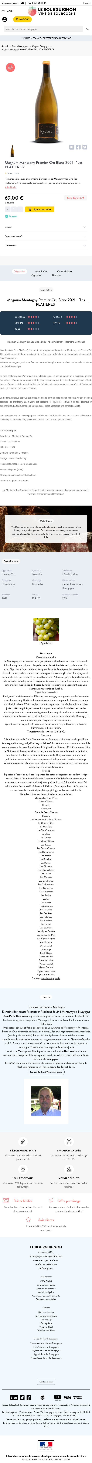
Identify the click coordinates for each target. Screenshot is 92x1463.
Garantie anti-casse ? (46, 236)
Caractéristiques (64, 271)
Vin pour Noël (46, 1327)
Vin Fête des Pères (46, 1330)
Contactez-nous (46, 1381)
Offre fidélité (46, 1281)
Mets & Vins (41, 271)
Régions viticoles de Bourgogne (46, 1350)
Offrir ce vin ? (46, 245)
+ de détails (10, 187)
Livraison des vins (46, 1312)
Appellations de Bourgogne (46, 1354)
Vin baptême (46, 1323)
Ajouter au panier (39, 209)
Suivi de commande (46, 1285)
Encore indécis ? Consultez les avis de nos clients (46, 1228)
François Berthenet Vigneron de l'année (46, 1071)
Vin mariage (46, 1319)
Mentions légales (46, 1292)
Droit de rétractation (46, 1288)
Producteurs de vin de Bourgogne (46, 1358)
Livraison (46, 227)
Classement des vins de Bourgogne (46, 1343)
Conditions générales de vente (46, 1296)
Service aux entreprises (46, 1316)
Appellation (36, 275)
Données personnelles (46, 1299)
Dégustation (19, 271)
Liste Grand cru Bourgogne (46, 1347)
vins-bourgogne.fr (50, 978)
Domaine (56, 275)
